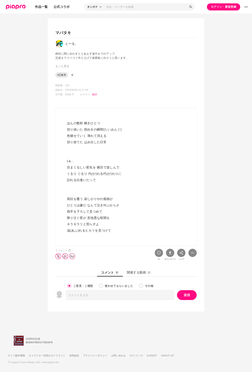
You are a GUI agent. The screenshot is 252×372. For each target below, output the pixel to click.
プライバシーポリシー (95, 355)
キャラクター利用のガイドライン (47, 355)
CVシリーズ (136, 355)
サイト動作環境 (16, 355)
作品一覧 (41, 6)
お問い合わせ (118, 355)
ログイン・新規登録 (223, 6)
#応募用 (61, 75)
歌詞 (94, 94)
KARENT (152, 355)
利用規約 (74, 355)
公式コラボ (62, 6)
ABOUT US (167, 355)
